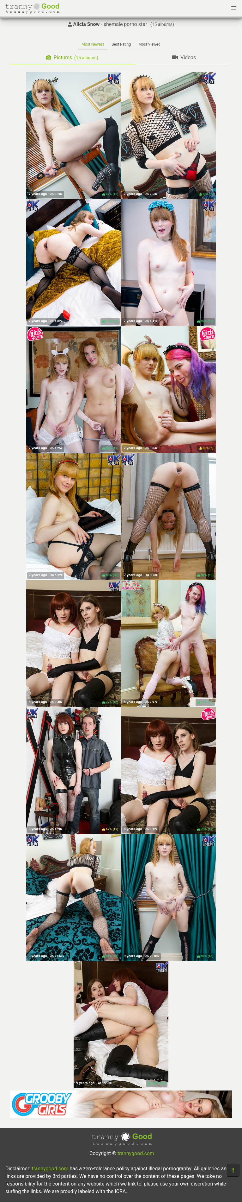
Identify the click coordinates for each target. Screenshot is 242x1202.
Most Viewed (149, 44)
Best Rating (121, 44)
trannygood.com (136, 1153)
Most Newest (93, 44)
